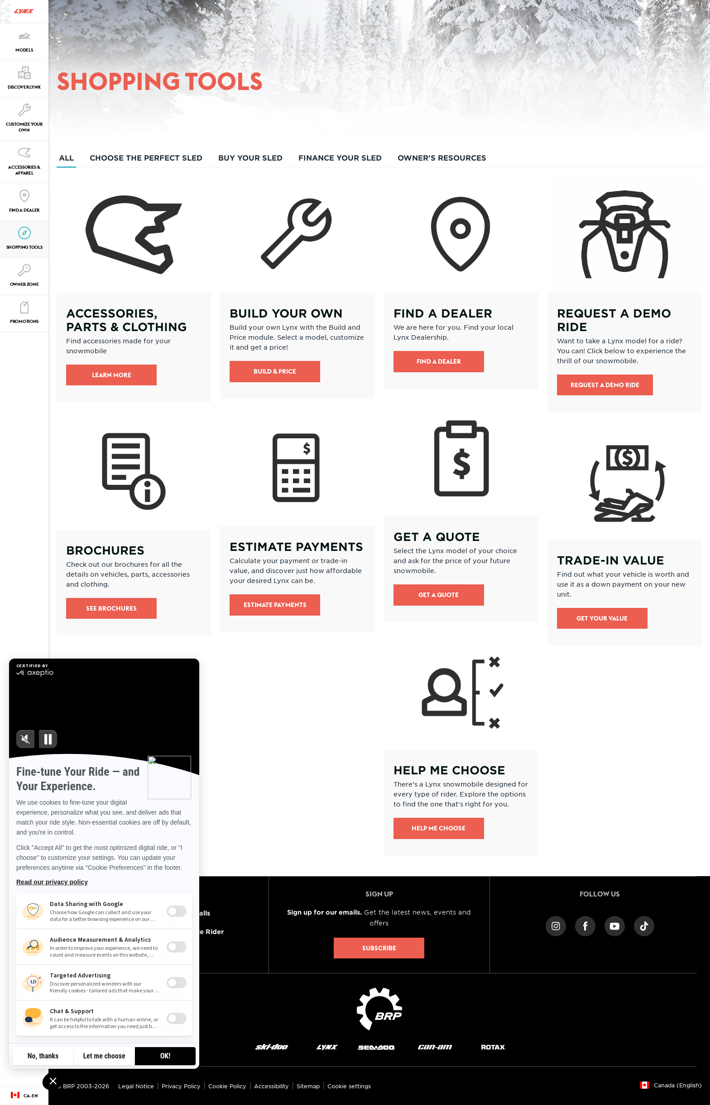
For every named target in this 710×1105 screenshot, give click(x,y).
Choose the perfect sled (146, 157)
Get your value (602, 618)
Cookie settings (349, 1086)
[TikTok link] (644, 925)
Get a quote (438, 595)
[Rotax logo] (493, 1047)
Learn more (111, 375)
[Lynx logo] (24, 12)
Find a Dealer (439, 361)
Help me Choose (438, 828)
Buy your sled (250, 157)
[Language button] (24, 1096)
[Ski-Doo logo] (271, 1047)
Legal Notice (136, 1086)
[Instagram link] (556, 925)
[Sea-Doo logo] (376, 1047)
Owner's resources (442, 157)
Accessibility (271, 1086)
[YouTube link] (614, 925)
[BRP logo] (379, 1007)
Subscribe (379, 948)
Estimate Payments (275, 605)
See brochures (111, 608)
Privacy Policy (181, 1086)
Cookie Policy (227, 1086)
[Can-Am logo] (435, 1047)
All (66, 160)
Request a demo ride (605, 385)
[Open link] (134, 290)
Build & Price (275, 371)
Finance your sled (340, 157)
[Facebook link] (585, 925)
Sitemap (308, 1086)
